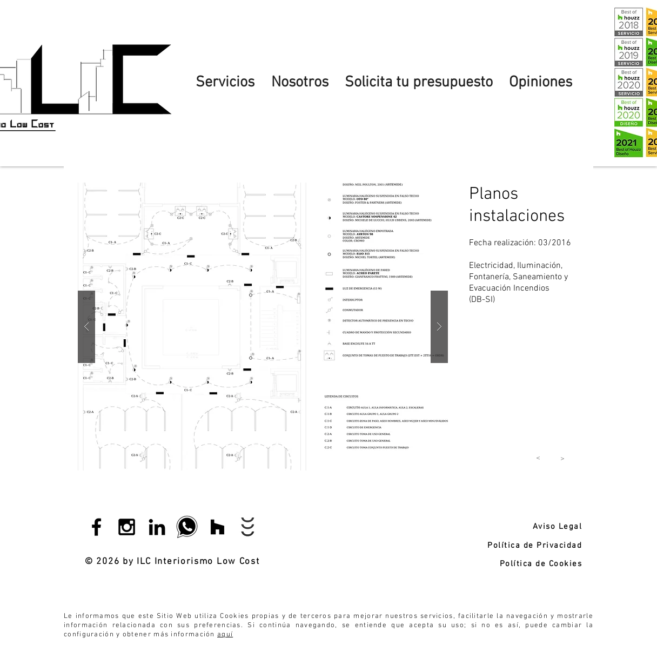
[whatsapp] (187, 527)
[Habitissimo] (247, 527)
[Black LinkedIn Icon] (157, 527)
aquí (225, 634)
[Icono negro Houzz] (217, 527)
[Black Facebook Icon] (96, 527)
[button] (263, 326)
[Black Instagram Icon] (126, 527)
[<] (538, 458)
